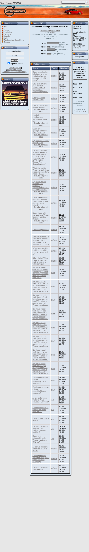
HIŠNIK (53, 32)
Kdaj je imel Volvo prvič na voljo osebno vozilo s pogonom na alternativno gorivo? (40, 88)
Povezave (7, 34)
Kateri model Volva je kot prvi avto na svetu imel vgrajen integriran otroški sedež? (39, 76)
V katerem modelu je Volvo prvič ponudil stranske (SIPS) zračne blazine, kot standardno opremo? (40, 240)
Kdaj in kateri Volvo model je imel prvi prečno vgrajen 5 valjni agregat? (40, 261)
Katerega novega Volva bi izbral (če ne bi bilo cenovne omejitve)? (40, 458)
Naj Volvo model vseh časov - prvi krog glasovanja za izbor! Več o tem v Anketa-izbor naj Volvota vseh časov (40, 368)
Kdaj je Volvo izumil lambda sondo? (40, 106)
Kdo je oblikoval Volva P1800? (38, 98)
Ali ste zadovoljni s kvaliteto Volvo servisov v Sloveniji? (40, 400)
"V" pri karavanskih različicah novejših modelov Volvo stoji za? (40, 251)
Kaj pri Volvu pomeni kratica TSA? (40, 142)
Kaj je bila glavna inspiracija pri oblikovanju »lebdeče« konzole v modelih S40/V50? (40, 185)
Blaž (53, 273)
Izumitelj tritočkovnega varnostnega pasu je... (39, 118)
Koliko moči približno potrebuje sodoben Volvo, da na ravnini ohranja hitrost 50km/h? (40, 201)
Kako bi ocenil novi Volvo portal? (39, 468)
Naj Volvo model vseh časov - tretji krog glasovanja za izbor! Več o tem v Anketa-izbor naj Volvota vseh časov (40, 341)
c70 (52, 400)
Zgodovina (7, 32)
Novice (6, 26)
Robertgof (77, 48)
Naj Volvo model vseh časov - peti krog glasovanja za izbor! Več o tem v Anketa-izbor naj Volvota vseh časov (40, 314)
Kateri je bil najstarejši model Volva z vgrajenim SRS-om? (39, 439)
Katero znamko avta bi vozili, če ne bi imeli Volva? (40, 410)
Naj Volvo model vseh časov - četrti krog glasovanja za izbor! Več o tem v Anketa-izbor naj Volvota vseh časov (40, 327)
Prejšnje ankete (80, 111)
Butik (5, 38)
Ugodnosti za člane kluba (13, 40)
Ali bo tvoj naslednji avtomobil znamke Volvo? (40, 449)
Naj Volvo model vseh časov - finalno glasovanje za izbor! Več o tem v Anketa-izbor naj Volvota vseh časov (40, 273)
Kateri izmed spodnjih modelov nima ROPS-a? (39, 131)
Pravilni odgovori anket (50, 30)
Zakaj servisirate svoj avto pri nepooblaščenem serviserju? (40, 380)
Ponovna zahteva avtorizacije (14, 72)
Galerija (6, 42)
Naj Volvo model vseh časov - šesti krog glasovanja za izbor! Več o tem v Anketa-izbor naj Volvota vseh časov (40, 300)
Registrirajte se (15, 68)
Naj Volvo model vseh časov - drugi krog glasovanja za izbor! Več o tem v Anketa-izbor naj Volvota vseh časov (40, 355)
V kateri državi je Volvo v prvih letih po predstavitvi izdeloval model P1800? (40, 171)
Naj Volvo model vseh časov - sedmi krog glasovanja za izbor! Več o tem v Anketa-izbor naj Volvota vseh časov (40, 286)
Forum (6, 30)
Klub (5, 28)
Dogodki (6, 36)
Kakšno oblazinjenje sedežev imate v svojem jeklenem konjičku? (40, 429)
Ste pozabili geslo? (14, 70)
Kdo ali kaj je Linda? (40, 230)
